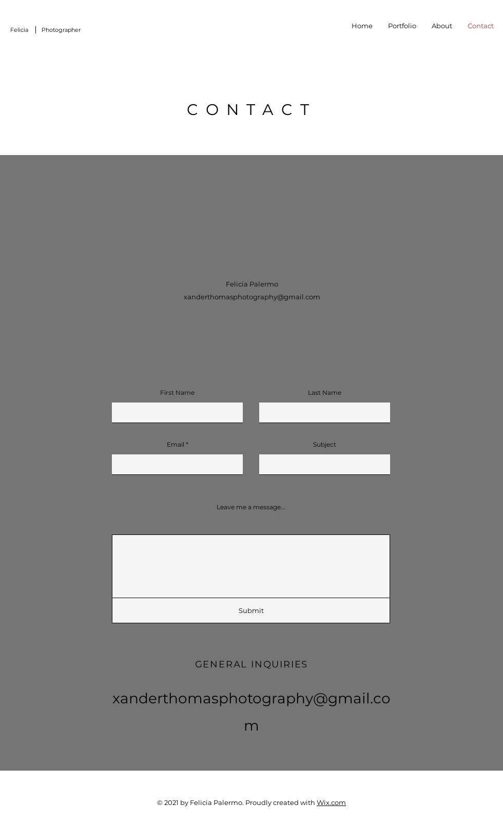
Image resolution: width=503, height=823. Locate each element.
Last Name (324, 393)
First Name (177, 393)
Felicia (19, 29)
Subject (324, 445)
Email (175, 445)
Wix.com (331, 802)
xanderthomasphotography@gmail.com (252, 297)
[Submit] (251, 610)
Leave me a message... (251, 507)
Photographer (61, 29)
